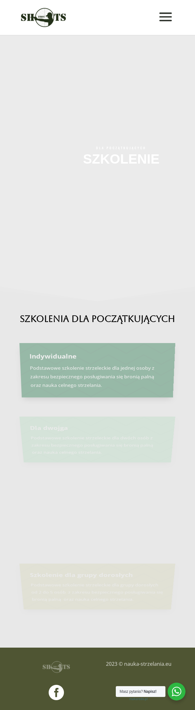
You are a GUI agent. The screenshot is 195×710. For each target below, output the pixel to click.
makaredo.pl (138, 698)
